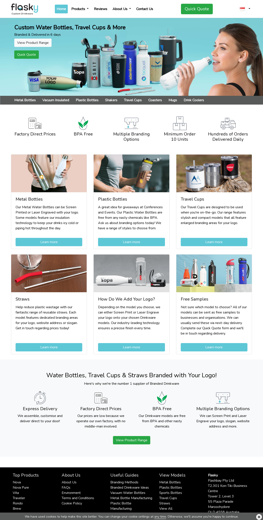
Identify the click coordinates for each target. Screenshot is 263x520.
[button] (245, 8)
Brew (17, 508)
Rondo (18, 503)
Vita (16, 492)
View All (165, 508)
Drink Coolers (194, 100)
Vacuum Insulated (55, 100)
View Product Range (131, 440)
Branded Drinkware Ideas (129, 487)
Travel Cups (133, 100)
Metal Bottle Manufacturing (131, 498)
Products (78, 9)
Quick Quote (197, 9)
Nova (17, 482)
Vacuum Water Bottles (127, 492)
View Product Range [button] (33, 42)
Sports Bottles (170, 492)
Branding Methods (124, 482)
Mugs (172, 100)
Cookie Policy (72, 503)
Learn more (49, 242)
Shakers (111, 100)
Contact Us (144, 9)
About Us (120, 9)
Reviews (100, 9)
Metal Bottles (25, 100)
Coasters (155, 100)
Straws (164, 503)
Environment (71, 492)
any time (160, 517)
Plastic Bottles (87, 100)
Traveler (19, 498)
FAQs (66, 487)
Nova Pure (21, 487)
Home (62, 8)
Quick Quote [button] (26, 54)
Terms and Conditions (78, 498)
